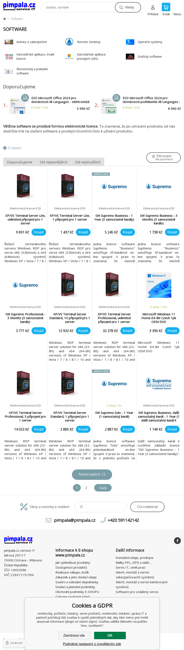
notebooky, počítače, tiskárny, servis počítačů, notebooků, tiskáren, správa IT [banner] (22, 6)
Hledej (129, 7)
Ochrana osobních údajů (72, 596)
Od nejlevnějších (53, 162)
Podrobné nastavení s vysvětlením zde (92, 644)
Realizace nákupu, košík (72, 572)
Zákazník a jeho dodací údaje (76, 577)
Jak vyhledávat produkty (72, 562)
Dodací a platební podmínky (75, 587)
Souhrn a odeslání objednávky (76, 582)
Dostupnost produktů (71, 567)
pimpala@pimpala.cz (74, 520)
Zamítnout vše (74, 635)
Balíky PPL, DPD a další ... (134, 562)
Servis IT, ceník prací (130, 567)
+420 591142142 (123, 520)
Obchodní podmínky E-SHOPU (77, 592)
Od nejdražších (87, 162)
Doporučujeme (19, 162)
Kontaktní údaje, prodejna (134, 557)
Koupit (39, 232)
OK (110, 635)
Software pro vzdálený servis (137, 592)
